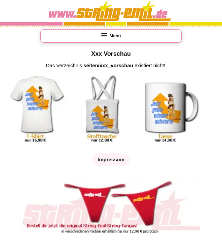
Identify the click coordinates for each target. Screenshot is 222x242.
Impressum (111, 159)
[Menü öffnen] (111, 36)
